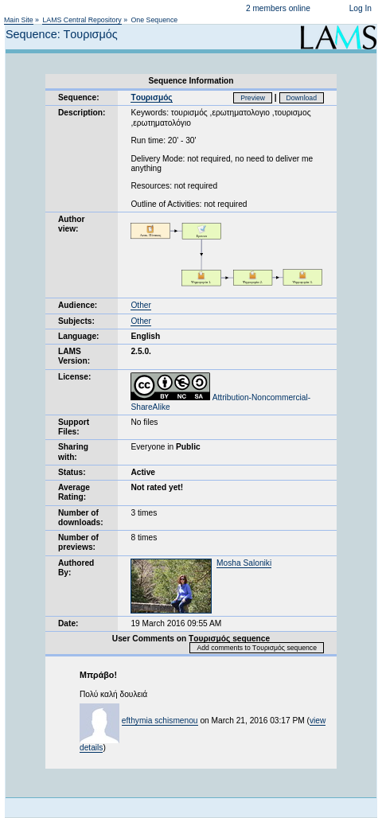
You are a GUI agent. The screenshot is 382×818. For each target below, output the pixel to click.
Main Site (18, 20)
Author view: (71, 224)
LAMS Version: (74, 356)
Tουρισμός (151, 97)
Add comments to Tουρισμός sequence (257, 648)
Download (302, 98)
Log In (360, 8)
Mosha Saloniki (243, 563)
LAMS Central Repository (81, 20)
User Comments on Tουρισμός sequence (191, 638)
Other (140, 305)
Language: (78, 336)
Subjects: (76, 321)
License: (74, 376)
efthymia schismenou (160, 720)
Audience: (77, 305)
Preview (252, 98)
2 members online (278, 8)
